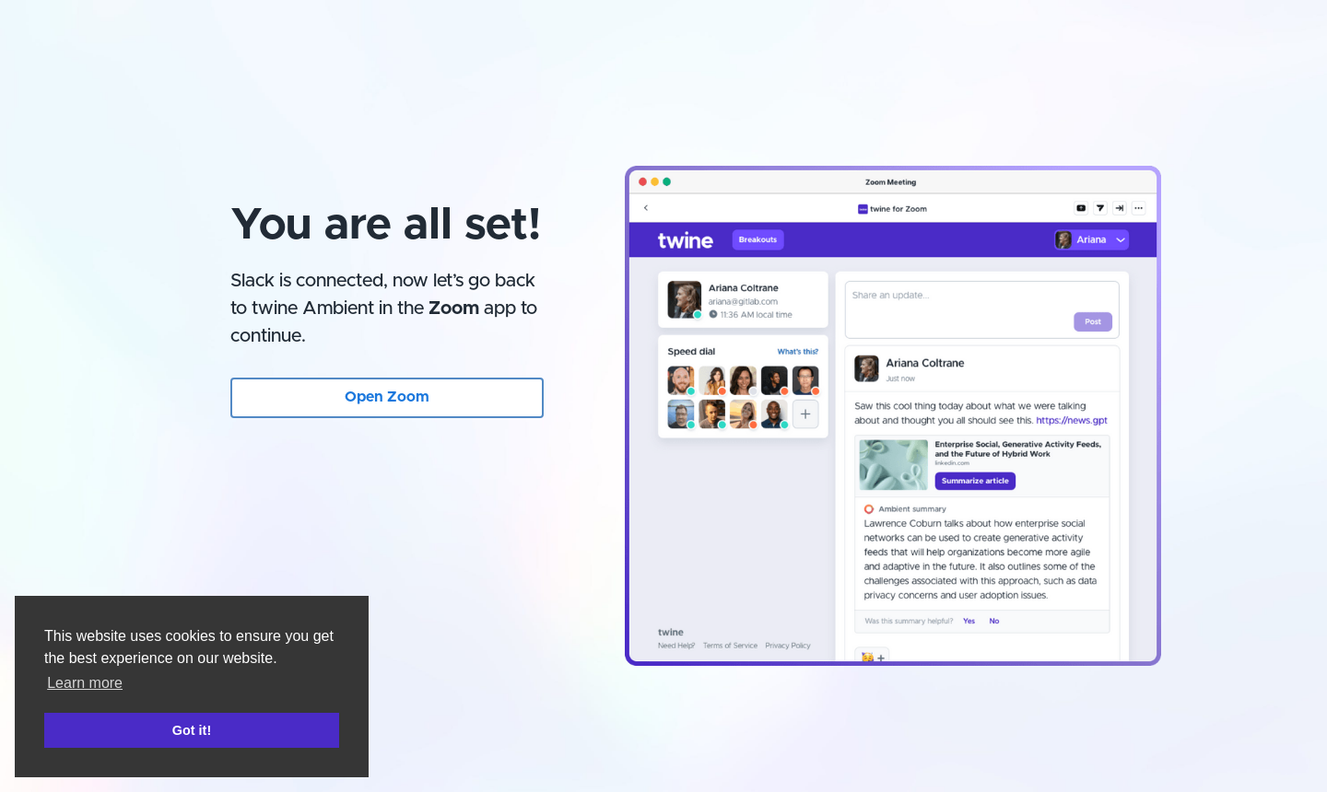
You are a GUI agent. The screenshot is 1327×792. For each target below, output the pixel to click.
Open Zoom (387, 397)
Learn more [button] (85, 683)
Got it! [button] (191, 730)
